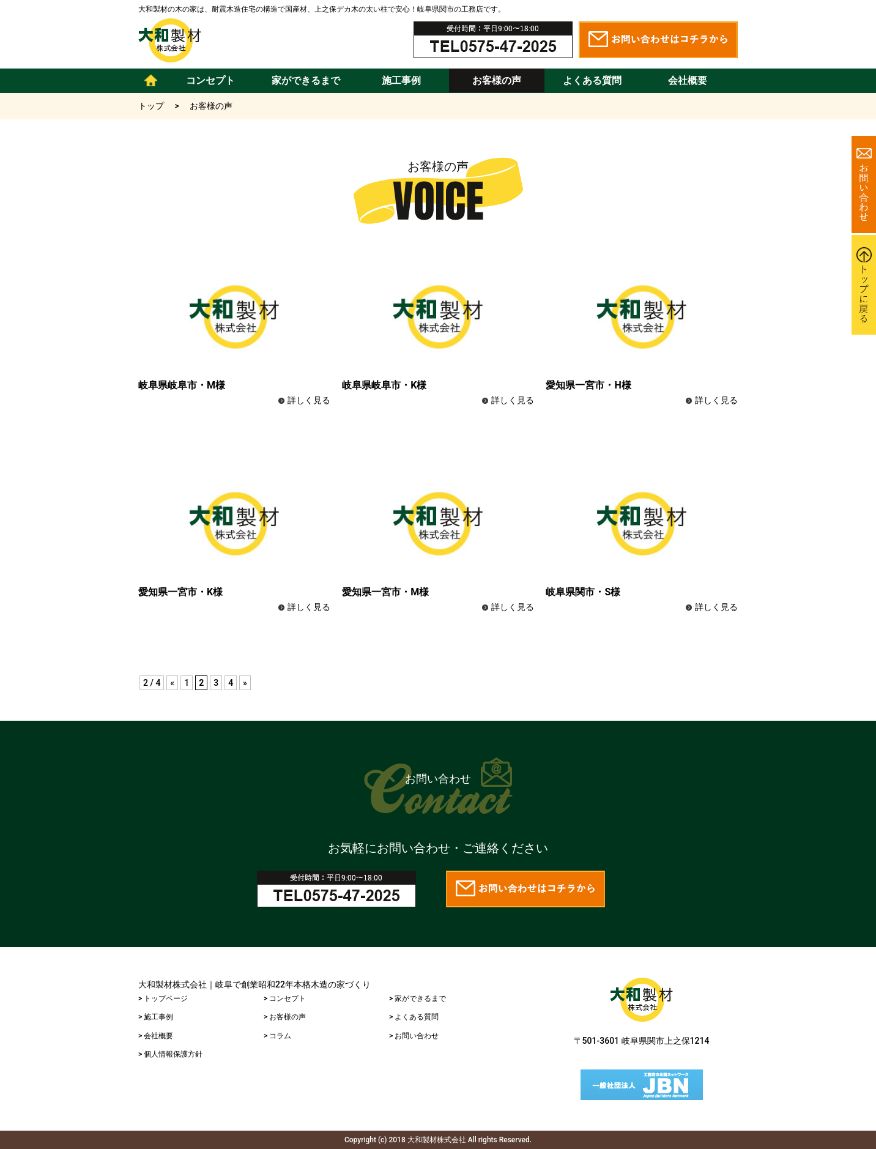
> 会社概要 (155, 1036)
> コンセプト (285, 998)
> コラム (277, 1036)
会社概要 (687, 80)
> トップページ (163, 998)
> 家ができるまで (417, 998)
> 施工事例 (155, 1017)
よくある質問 (592, 80)
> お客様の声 (285, 1017)
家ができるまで (306, 80)
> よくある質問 (414, 1017)
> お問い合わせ (414, 1036)
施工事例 (401, 80)
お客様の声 (496, 80)
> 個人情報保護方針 (170, 1054)
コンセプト (210, 80)
